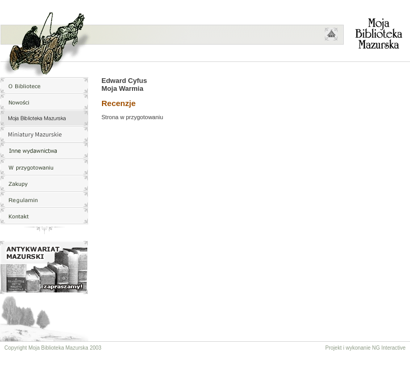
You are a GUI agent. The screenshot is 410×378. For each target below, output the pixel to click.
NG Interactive (389, 348)
